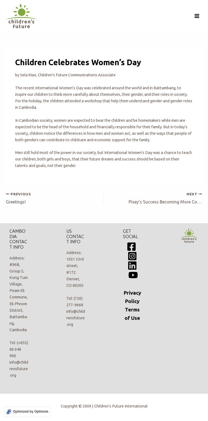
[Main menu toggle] (197, 16)
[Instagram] (132, 256)
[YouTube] (133, 275)
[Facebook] (131, 246)
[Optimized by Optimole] (27, 412)
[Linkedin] (132, 265)
